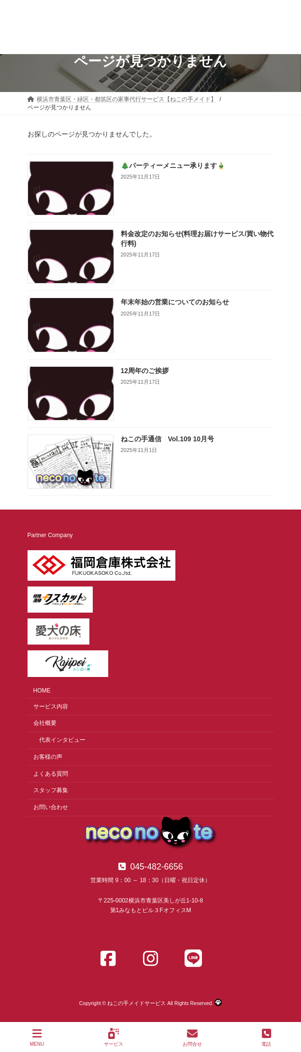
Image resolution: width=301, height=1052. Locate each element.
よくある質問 (50, 773)
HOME (42, 690)
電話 (266, 1037)
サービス (113, 1037)
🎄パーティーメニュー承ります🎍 (172, 165)
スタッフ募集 (50, 790)
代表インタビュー (62, 739)
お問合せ (192, 1037)
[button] (150, 867)
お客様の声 (47, 756)
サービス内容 (50, 706)
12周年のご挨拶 (144, 370)
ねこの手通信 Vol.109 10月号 (167, 439)
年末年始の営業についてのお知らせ (174, 302)
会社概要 (45, 723)
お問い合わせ (50, 807)
